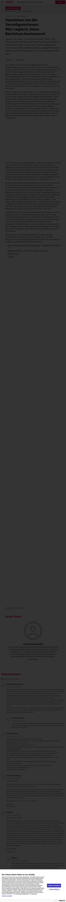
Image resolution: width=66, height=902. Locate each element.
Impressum (34, 893)
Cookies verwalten (7, 896)
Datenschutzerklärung (22, 893)
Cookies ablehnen (54, 889)
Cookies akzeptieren (54, 885)
